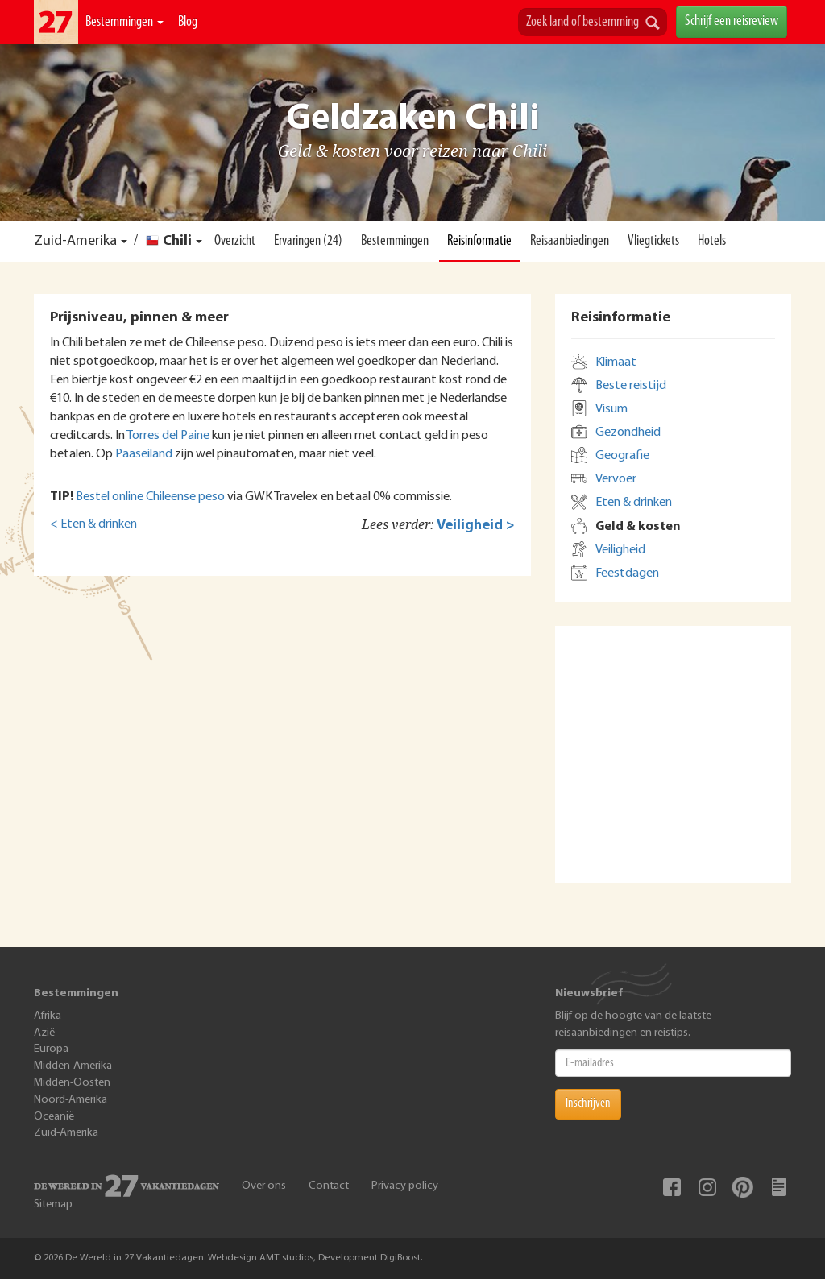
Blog (187, 22)
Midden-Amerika (73, 1066)
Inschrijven (588, 1103)
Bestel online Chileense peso (150, 496)
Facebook (672, 1187)
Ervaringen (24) (308, 241)
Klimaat (615, 362)
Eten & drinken (633, 502)
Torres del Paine (167, 435)
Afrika (47, 1016)
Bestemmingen (124, 22)
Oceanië (54, 1117)
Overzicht (234, 241)
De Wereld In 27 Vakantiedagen (56, 22)
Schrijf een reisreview (731, 21)
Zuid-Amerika (75, 241)
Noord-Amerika (70, 1100)
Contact (329, 1186)
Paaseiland (143, 454)
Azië (44, 1033)
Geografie (622, 455)
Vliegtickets (653, 241)
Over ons (264, 1186)
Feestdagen (627, 573)
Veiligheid (620, 550)
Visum (611, 409)
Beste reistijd (630, 385)
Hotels (712, 241)
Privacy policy (404, 1186)
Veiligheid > (476, 525)
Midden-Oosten (72, 1083)
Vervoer (615, 479)
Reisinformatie (479, 241)
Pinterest (743, 1187)
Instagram (707, 1187)
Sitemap (53, 1204)
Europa (51, 1049)
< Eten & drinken (93, 524)
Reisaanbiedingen (569, 241)
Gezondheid (628, 432)
